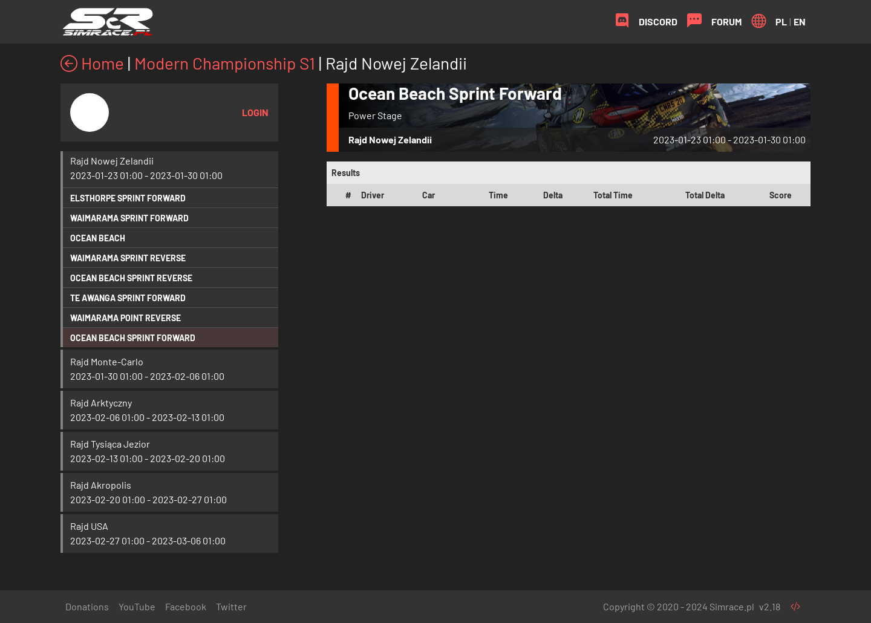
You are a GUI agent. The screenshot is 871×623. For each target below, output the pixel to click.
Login (255, 112)
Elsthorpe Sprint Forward (128, 198)
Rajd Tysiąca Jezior (110, 443)
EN (800, 21)
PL (781, 21)
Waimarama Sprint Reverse (128, 258)
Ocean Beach (97, 238)
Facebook (185, 606)
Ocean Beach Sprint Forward (132, 338)
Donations (87, 606)
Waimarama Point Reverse (125, 318)
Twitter (231, 606)
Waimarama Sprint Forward (129, 218)
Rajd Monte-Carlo (106, 361)
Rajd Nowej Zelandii (112, 160)
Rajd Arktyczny (101, 402)
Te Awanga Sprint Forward (128, 298)
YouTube (137, 606)
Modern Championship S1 (224, 63)
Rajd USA (89, 526)
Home (92, 63)
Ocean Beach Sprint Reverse (131, 278)
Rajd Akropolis (100, 485)
